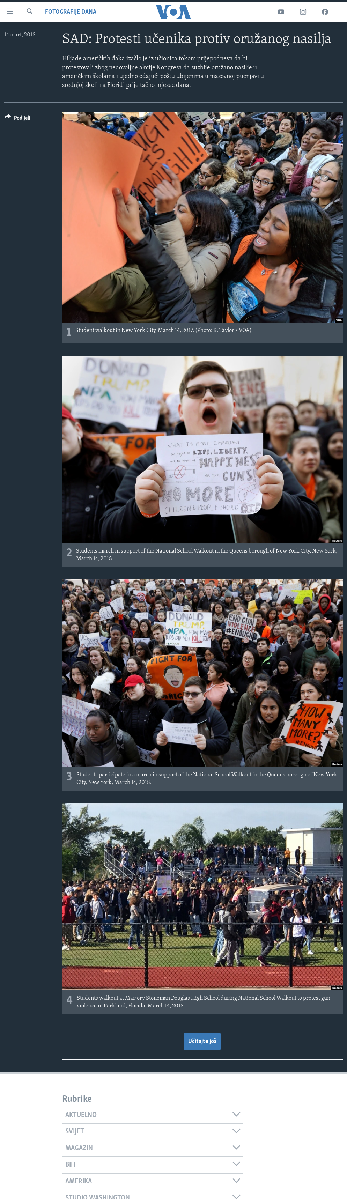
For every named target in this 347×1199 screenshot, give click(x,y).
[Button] (17, 119)
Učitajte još (202, 1041)
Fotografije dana (70, 12)
